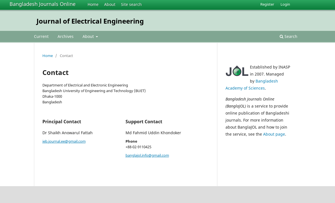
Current (41, 36)
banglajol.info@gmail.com (147, 155)
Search (288, 36)
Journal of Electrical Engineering (90, 21)
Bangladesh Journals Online (43, 4)
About (109, 4)
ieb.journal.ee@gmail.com (64, 141)
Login (285, 4)
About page (274, 134)
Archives (66, 36)
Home (93, 4)
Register (267, 4)
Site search (131, 4)
